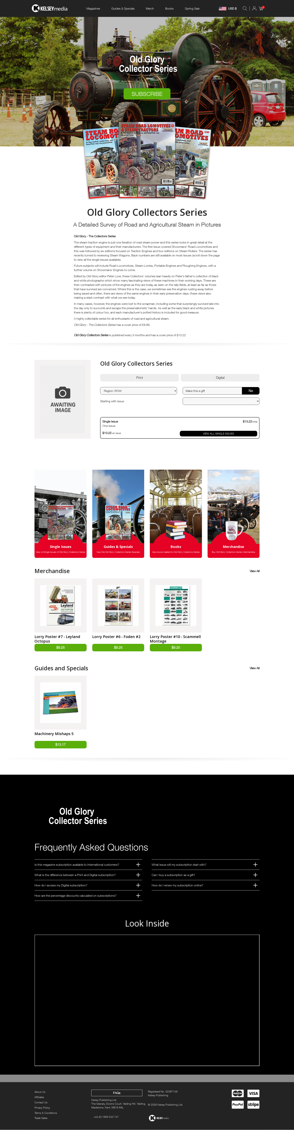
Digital (220, 378)
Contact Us (40, 1102)
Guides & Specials (123, 8)
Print (139, 378)
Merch (150, 8)
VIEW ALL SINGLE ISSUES (218, 433)
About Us (39, 1092)
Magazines (93, 8)
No (251, 391)
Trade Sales (40, 1118)
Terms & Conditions (45, 1112)
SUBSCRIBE (147, 93)
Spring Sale (192, 8)
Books (169, 8)
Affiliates (39, 1097)
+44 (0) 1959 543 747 (106, 1117)
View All (255, 571)
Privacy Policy (42, 1107)
